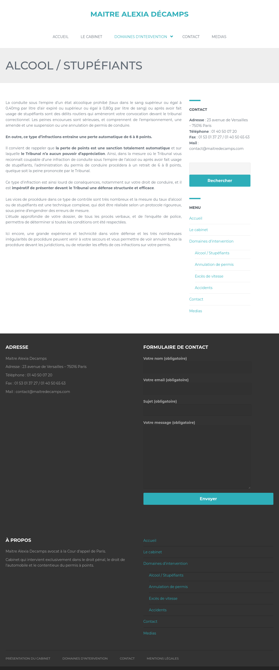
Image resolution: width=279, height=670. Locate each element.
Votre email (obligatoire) (197, 384)
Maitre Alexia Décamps (139, 14)
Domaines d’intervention (142, 36)
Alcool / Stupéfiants (212, 253)
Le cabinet (91, 36)
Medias (219, 36)
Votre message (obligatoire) (197, 425)
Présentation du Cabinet (28, 658)
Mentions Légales (163, 658)
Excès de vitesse (209, 276)
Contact (191, 36)
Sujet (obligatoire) (197, 405)
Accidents (203, 287)
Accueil (61, 36)
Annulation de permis (214, 264)
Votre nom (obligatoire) (197, 362)
